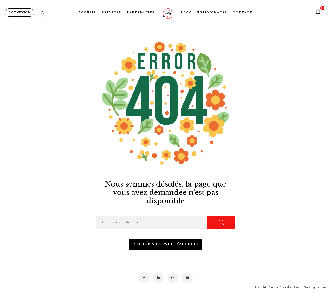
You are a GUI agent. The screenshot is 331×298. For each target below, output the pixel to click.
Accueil (87, 12)
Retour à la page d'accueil (165, 244)
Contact (242, 12)
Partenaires (141, 12)
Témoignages (212, 12)
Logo (167, 12)
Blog (186, 12)
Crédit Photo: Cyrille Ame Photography (290, 287)
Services (112, 12)
